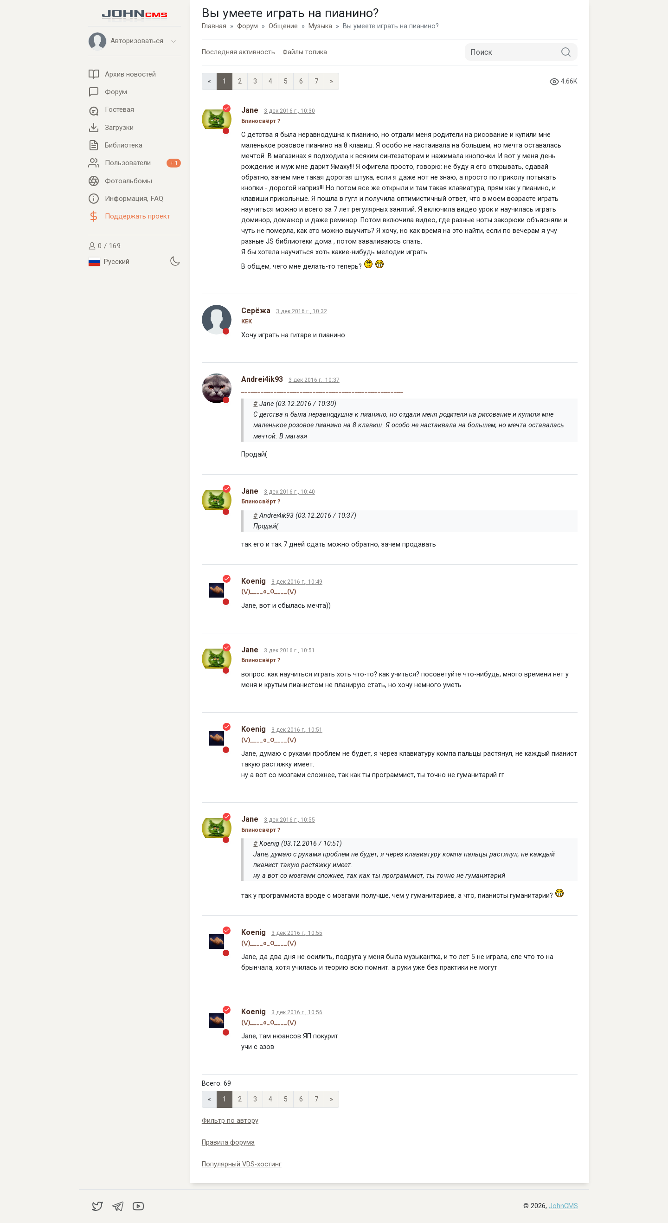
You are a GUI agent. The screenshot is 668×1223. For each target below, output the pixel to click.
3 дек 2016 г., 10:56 (296, 1012)
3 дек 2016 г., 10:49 (296, 582)
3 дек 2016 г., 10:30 (289, 111)
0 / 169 (104, 246)
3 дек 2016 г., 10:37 (314, 380)
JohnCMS (563, 1206)
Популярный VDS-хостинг (242, 1164)
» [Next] (331, 81)
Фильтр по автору (230, 1121)
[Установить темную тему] (175, 261)
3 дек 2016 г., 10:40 (289, 492)
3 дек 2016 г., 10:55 (289, 820)
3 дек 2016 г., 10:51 (289, 650)
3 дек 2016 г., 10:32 (301, 311)
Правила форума (228, 1142)
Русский (109, 261)
